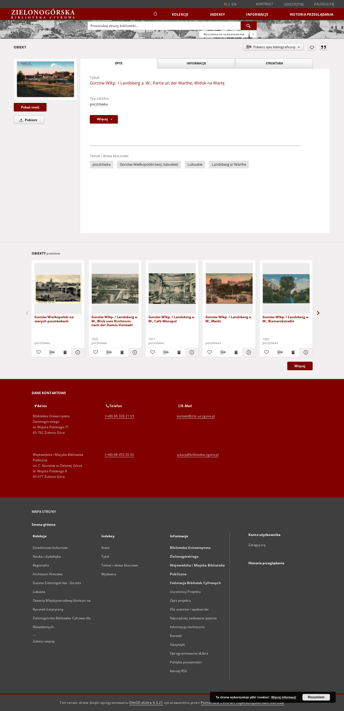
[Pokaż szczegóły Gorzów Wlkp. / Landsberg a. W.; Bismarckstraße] (305, 352)
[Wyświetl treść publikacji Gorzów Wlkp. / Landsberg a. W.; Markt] (235, 352)
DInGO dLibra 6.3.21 (146, 702)
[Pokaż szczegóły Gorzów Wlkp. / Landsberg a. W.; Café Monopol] (191, 352)
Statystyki (177, 644)
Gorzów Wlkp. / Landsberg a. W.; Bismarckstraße (285, 319)
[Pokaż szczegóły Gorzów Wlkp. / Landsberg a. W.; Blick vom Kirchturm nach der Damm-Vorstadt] (134, 352)
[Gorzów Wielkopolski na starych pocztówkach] (58, 288)
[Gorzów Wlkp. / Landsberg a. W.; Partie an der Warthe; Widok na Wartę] (45, 79)
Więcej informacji (283, 697)
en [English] (234, 4)
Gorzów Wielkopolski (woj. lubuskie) (149, 164)
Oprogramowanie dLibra (189, 653)
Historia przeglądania (311, 14)
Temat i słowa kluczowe (119, 565)
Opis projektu (180, 600)
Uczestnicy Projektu (185, 591)
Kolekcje (180, 14)
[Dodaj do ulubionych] (311, 47)
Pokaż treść (30, 107)
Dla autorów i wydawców (189, 609)
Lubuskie (195, 164)
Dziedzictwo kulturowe (50, 547)
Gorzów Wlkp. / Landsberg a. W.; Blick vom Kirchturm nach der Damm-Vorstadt (114, 321)
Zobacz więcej (44, 641)
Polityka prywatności (186, 662)
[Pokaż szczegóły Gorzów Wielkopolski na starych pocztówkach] (77, 352)
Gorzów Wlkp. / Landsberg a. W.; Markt (228, 319)
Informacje (257, 14)
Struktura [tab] (274, 63)
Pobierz (27, 120)
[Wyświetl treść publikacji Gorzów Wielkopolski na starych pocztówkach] (64, 352)
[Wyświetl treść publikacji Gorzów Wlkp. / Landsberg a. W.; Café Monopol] (178, 352)
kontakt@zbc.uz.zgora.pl (196, 416)
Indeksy (217, 14)
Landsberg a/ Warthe (229, 164)
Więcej (299, 366)
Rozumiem (316, 697)
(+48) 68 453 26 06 (119, 454)
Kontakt (176, 635)
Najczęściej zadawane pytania (193, 618)
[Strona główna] (155, 14)
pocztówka (99, 104)
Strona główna (44, 524)
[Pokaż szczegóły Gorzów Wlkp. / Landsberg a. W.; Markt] (248, 352)
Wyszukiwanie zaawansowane (224, 34)
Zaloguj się (324, 4)
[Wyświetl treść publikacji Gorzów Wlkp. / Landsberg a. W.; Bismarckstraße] (292, 352)
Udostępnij (294, 4)
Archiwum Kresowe (48, 574)
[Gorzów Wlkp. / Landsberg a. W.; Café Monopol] (172, 288)
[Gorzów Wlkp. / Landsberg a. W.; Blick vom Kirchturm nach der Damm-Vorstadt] (115, 288)
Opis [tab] (118, 63)
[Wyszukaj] (249, 25)
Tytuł (105, 556)
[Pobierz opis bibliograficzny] (51, 352)
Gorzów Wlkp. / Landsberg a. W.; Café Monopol (171, 319)
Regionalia (41, 565)
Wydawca (108, 574)
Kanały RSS (178, 671)
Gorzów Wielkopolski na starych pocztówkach (54, 319)
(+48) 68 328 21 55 (119, 416)
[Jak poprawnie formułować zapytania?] (253, 34)
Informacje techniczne (187, 627)
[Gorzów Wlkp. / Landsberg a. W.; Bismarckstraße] (286, 288)
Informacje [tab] (196, 63)
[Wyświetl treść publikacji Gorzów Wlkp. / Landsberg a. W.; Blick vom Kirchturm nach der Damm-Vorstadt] (121, 352)
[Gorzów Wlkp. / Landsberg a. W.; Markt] (229, 288)
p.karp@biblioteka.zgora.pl (198, 454)
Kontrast (264, 4)
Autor (105, 547)
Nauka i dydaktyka (47, 556)
